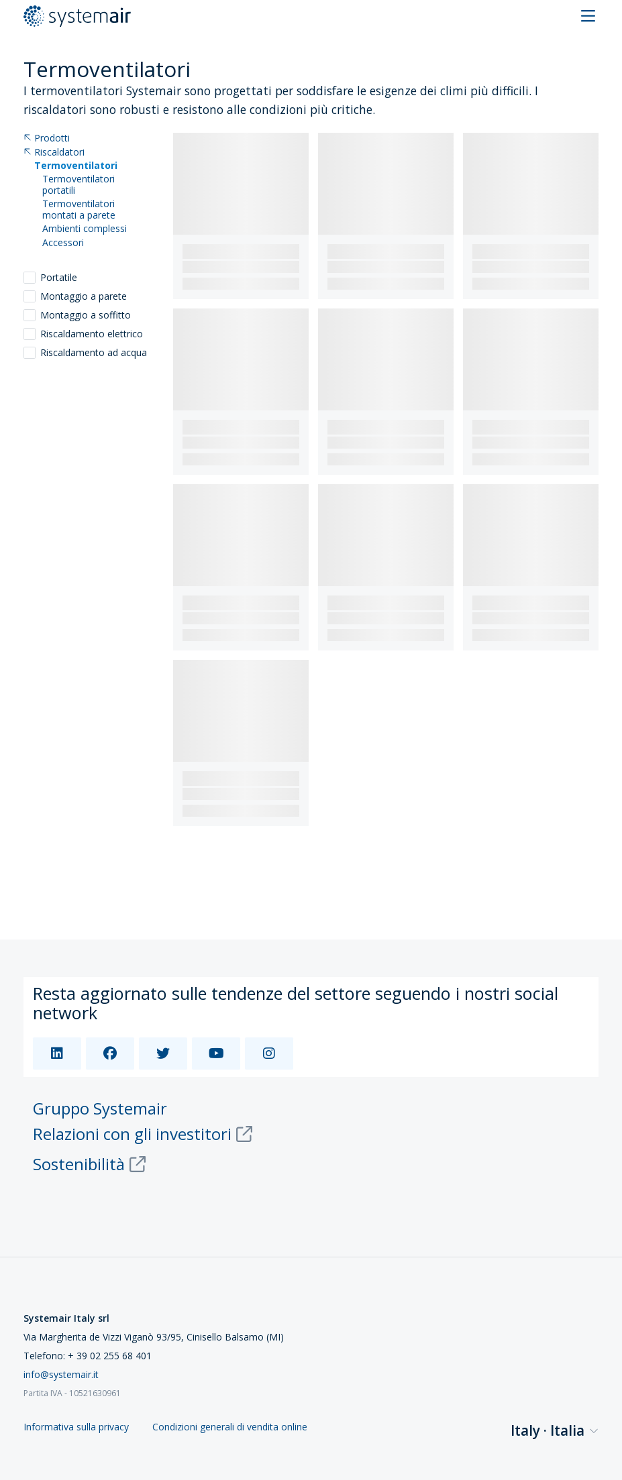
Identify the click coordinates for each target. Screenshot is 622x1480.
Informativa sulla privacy (76, 1427)
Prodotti (46, 138)
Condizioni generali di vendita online (229, 1427)
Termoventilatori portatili (78, 185)
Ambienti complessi (84, 229)
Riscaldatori (54, 152)
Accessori (63, 243)
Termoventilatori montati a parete (78, 209)
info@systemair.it (61, 1374)
